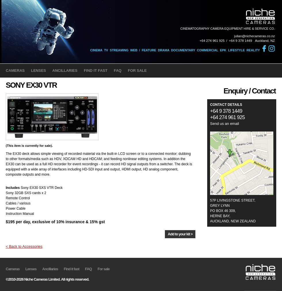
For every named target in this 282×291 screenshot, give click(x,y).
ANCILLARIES (64, 70)
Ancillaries (50, 269)
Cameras (13, 269)
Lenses (31, 269)
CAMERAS (15, 70)
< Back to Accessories (24, 246)
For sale (104, 269)
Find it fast (71, 269)
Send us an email (224, 123)
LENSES (38, 70)
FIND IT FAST (95, 70)
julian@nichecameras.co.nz (254, 36)
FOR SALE (137, 70)
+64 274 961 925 (212, 40)
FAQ (117, 70)
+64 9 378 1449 (240, 40)
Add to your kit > (180, 234)
